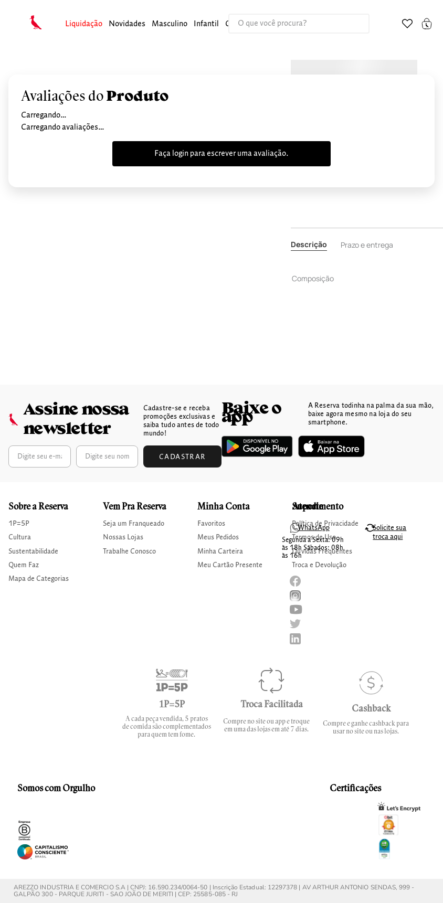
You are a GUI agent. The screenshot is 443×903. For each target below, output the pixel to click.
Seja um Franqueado (133, 523)
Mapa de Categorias (38, 578)
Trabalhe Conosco (129, 551)
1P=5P (18, 523)
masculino (169, 24)
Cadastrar (182, 457)
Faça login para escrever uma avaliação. (221, 154)
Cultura (19, 537)
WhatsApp (314, 528)
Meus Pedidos (218, 537)
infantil (206, 24)
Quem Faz (23, 565)
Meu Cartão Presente (229, 565)
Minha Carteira (220, 551)
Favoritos (211, 523)
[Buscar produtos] (350, 24)
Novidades (127, 24)
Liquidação (83, 24)
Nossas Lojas (123, 537)
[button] (83, 24)
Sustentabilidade (33, 551)
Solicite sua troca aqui (389, 532)
